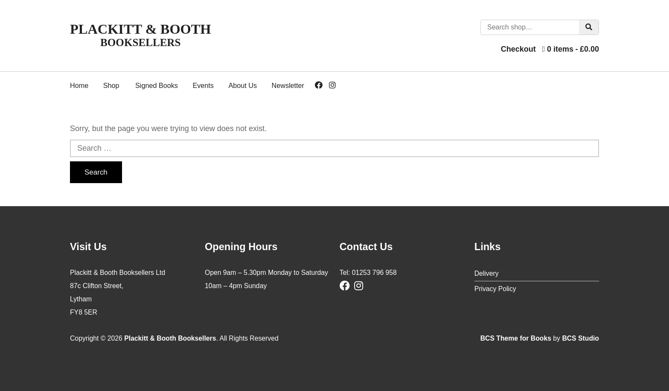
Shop (111, 85)
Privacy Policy (495, 288)
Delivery (486, 273)
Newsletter (288, 85)
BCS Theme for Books (515, 338)
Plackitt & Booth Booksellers (170, 338)
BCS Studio (580, 338)
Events (203, 85)
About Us (242, 85)
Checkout (518, 49)
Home (79, 85)
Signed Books (156, 85)
